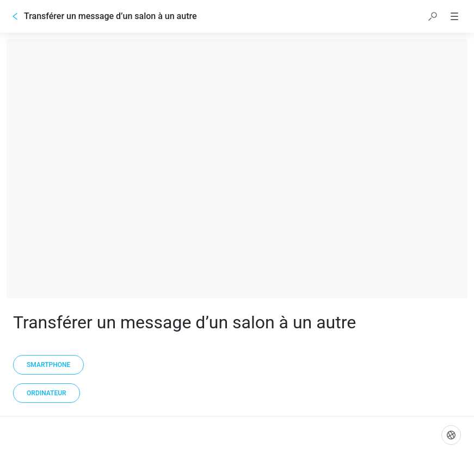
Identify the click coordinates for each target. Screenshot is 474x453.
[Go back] (15, 16)
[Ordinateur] (46, 393)
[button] (432, 16)
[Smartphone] (48, 365)
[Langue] (451, 435)
